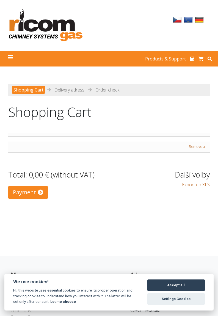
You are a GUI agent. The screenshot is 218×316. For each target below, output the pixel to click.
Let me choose (63, 301)
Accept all (176, 285)
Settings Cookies (176, 299)
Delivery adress (69, 90)
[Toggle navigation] (10, 58)
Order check (107, 90)
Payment (28, 192)
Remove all (197, 146)
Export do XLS (196, 185)
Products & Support (165, 58)
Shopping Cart (28, 90)
